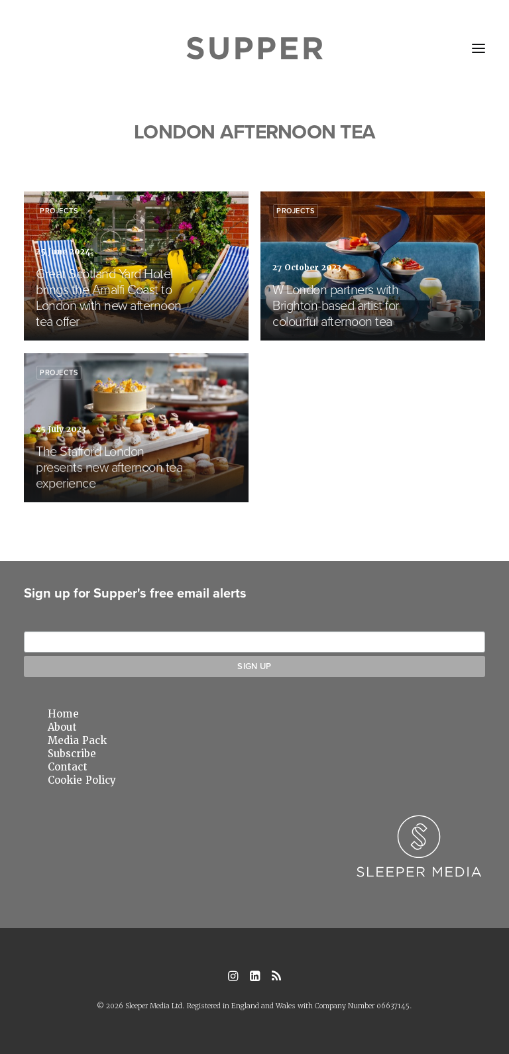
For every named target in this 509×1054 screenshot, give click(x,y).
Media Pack (77, 740)
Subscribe (72, 754)
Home (63, 714)
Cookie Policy (82, 780)
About (62, 727)
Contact (67, 767)
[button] (478, 48)
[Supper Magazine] (255, 48)
